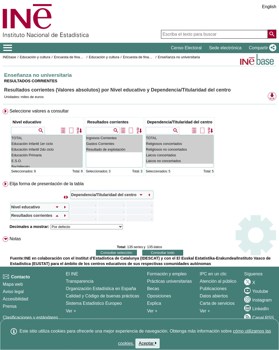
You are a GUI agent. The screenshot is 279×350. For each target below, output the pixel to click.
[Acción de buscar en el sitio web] (272, 34)
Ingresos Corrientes (114, 138)
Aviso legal (13, 291)
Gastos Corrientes (114, 144)
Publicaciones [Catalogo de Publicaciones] (213, 288)
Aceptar (147, 343)
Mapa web (13, 284)
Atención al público (218, 281)
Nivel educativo (27, 122)
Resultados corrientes (107, 122)
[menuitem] (139, 143)
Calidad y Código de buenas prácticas (103, 296)
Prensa (10, 306)
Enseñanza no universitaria (179, 57)
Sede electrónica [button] (225, 47)
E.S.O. (46, 161)
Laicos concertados (180, 155)
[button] (261, 48)
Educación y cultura (35, 57)
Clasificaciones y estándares (30, 317)
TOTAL (46, 138)
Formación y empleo (167, 274)
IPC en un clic (213, 274)
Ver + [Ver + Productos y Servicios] (205, 311)
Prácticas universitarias (169, 281)
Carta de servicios (217, 303)
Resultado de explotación (114, 149)
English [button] (269, 6)
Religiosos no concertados (180, 149)
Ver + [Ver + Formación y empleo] (152, 311)
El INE (72, 274)
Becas (153, 288)
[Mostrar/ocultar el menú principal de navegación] (8, 48)
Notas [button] (15, 238)
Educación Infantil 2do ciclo (46, 149)
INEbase (9, 57)
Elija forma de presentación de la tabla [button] (47, 183)
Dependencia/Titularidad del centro (180, 122)
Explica (154, 303)
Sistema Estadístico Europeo (94, 303)
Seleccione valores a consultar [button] (39, 111)
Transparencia (80, 281)
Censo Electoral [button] (186, 47)
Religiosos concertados (180, 144)
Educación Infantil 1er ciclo (46, 144)
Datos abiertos (214, 296)
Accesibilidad (15, 299)
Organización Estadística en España (101, 288)
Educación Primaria (46, 155)
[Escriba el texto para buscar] (214, 34)
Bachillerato (46, 166)
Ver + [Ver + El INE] (71, 311)
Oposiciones (159, 296)
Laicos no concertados (180, 161)
